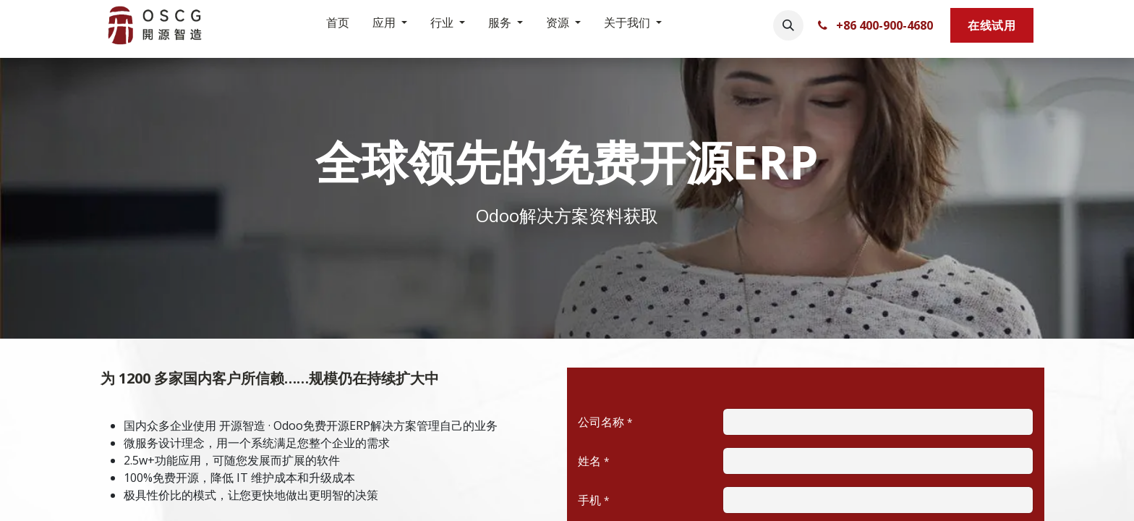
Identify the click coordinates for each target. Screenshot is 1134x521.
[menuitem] (337, 25)
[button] (788, 25)
